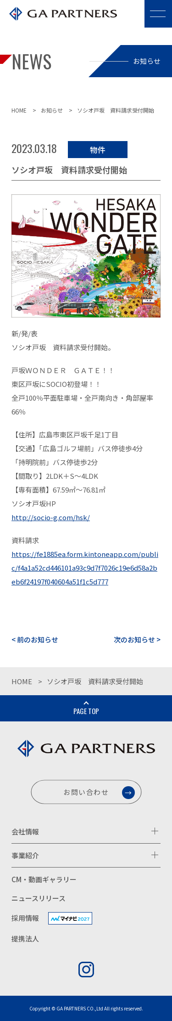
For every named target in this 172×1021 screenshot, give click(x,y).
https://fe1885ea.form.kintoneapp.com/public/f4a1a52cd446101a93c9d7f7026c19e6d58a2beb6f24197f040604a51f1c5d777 (84, 567)
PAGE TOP (86, 711)
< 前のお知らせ (34, 639)
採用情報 (25, 918)
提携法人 (25, 938)
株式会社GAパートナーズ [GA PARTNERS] (59, 20)
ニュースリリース (38, 898)
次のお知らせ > (137, 639)
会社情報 (25, 831)
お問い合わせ (86, 792)
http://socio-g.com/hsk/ (50, 517)
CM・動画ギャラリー (44, 879)
